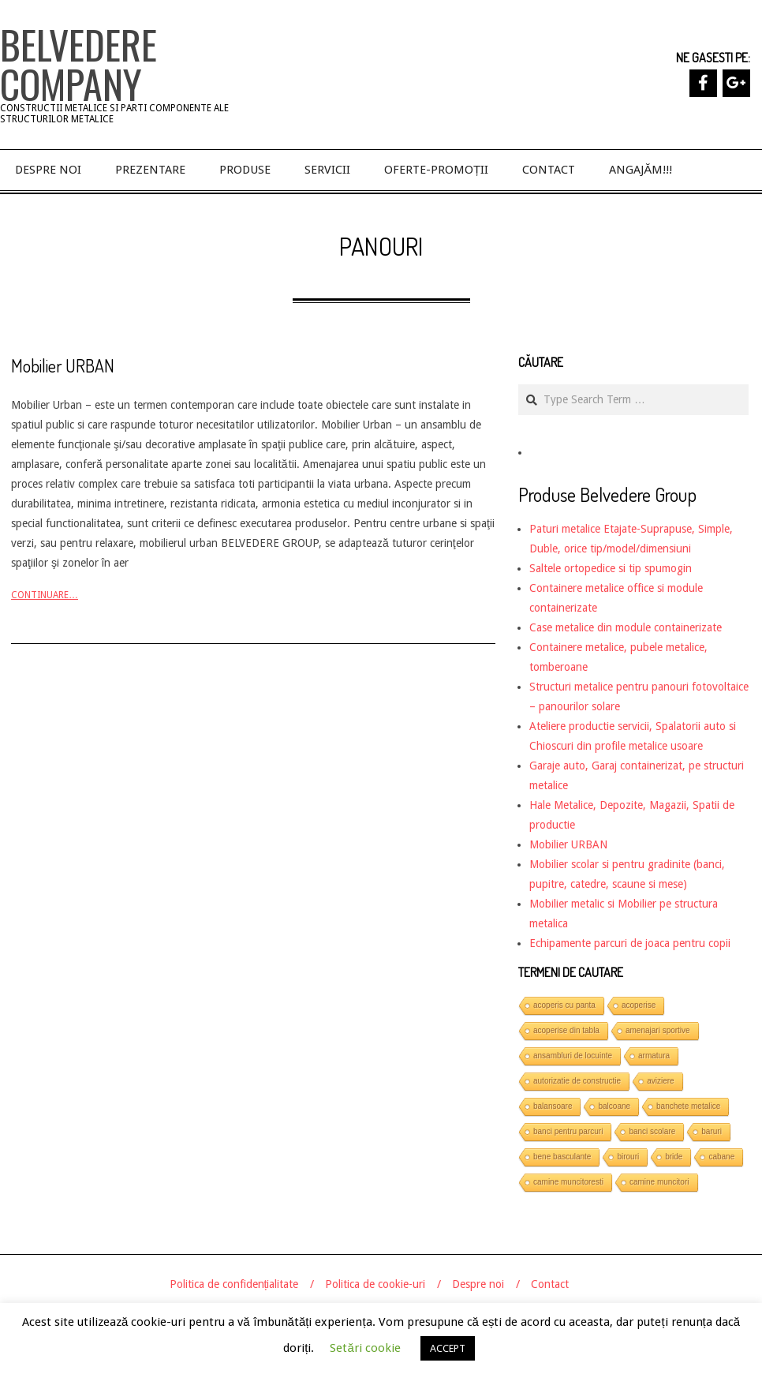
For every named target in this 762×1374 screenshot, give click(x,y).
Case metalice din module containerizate (625, 627)
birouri (628, 1156)
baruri (711, 1131)
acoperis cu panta (564, 1005)
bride (673, 1156)
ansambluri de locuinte (572, 1055)
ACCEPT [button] (447, 1348)
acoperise (639, 1005)
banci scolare (652, 1131)
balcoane (614, 1106)
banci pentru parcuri (568, 1131)
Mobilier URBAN (62, 365)
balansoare (552, 1106)
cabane (721, 1156)
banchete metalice (688, 1106)
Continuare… (44, 595)
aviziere (660, 1080)
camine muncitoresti (568, 1181)
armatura (654, 1055)
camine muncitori (659, 1181)
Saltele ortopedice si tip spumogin (610, 568)
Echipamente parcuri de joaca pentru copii (629, 943)
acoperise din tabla (566, 1030)
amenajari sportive (658, 1030)
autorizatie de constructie (577, 1080)
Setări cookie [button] (365, 1348)
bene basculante (562, 1156)
